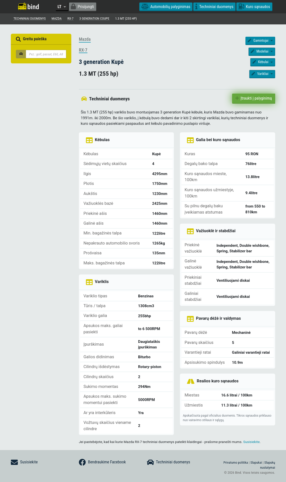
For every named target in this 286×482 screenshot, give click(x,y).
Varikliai (260, 74)
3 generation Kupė (101, 62)
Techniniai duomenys (214, 7)
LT (60, 6)
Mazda (85, 39)
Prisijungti (82, 7)
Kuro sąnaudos (254, 7)
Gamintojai (258, 41)
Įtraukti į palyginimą (253, 98)
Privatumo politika (236, 462)
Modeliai (260, 52)
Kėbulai (260, 62)
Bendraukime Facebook (102, 462)
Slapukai (256, 462)
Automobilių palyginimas (165, 7)
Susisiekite (251, 442)
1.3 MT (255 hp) (131, 19)
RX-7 (83, 50)
